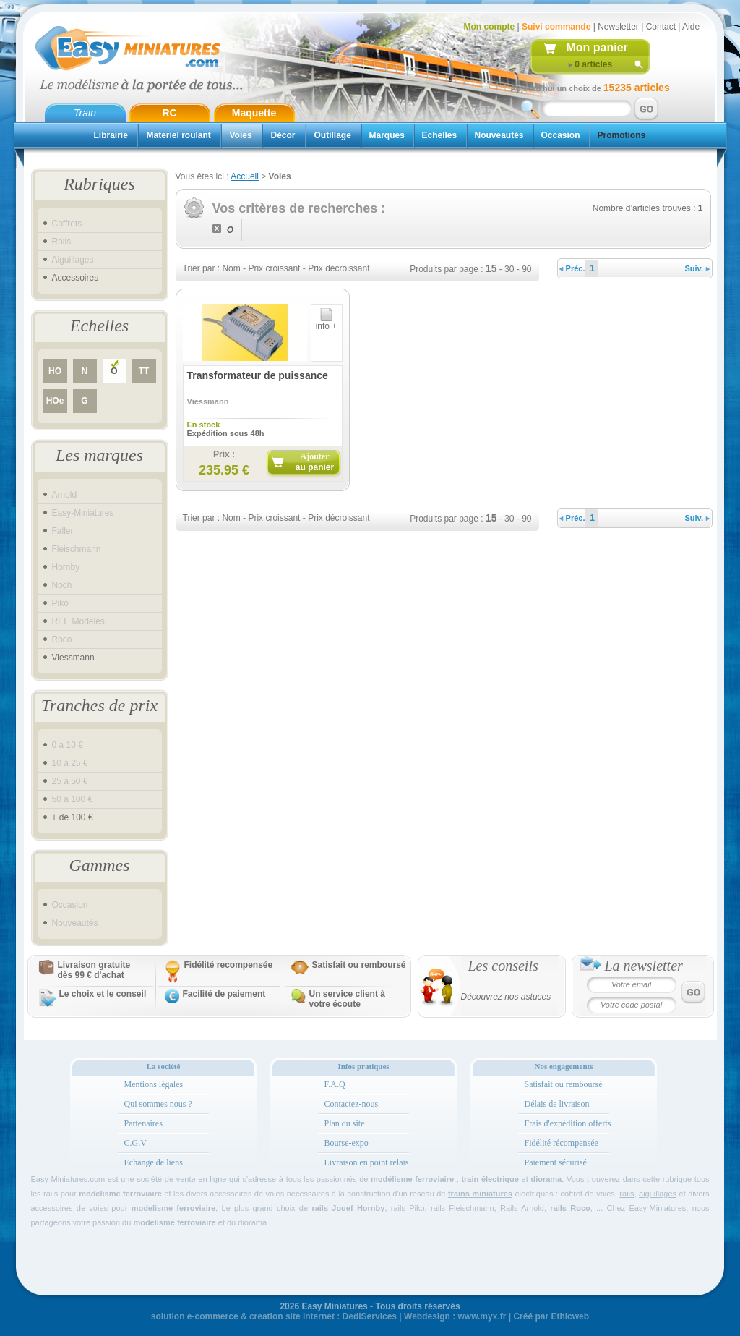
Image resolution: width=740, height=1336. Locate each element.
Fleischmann (76, 549)
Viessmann (73, 657)
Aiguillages (73, 260)
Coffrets (67, 223)
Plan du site (344, 1123)
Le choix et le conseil (103, 994)
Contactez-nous (351, 1104)
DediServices (370, 1316)
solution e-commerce (194, 1316)
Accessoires (75, 278)
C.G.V (135, 1143)
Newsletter (618, 27)
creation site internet (292, 1316)
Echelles (439, 135)
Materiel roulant (179, 135)
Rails (62, 242)
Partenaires (143, 1123)
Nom (231, 268)
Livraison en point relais (366, 1162)
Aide (691, 27)
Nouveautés (499, 135)
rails (626, 1193)
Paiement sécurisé (556, 1162)
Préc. (572, 268)
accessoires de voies (69, 1208)
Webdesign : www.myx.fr (455, 1316)
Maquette (254, 113)
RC (169, 113)
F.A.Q (334, 1084)
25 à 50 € (70, 781)
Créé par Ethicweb (551, 1316)
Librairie (111, 135)
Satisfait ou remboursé (359, 965)
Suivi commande (556, 27)
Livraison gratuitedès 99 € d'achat (94, 970)
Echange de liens (153, 1162)
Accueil (245, 176)
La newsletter (644, 966)
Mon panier (597, 47)
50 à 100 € (72, 799)
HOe (55, 401)
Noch (62, 585)
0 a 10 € (67, 745)
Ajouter (315, 461)
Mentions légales (154, 1084)
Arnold (64, 495)
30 (509, 269)
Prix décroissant (338, 268)
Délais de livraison (557, 1104)
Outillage (332, 135)
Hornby (66, 567)
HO (54, 371)
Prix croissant (274, 268)
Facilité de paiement (224, 994)
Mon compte (489, 27)
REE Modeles (78, 621)
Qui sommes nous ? (158, 1104)
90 (526, 269)
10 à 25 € (70, 763)
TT (144, 371)
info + (326, 322)
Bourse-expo (346, 1143)
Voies (241, 135)
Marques (387, 135)
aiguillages (657, 1193)
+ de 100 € (72, 817)
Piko (60, 603)
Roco (62, 639)
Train (85, 113)
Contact (661, 27)
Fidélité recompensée (228, 965)
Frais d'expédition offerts (568, 1123)
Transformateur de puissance (257, 375)
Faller (63, 531)
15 (491, 268)
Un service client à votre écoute (347, 999)
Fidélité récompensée (561, 1143)
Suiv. (697, 268)
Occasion (560, 135)
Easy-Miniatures (83, 513)
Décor (283, 135)
